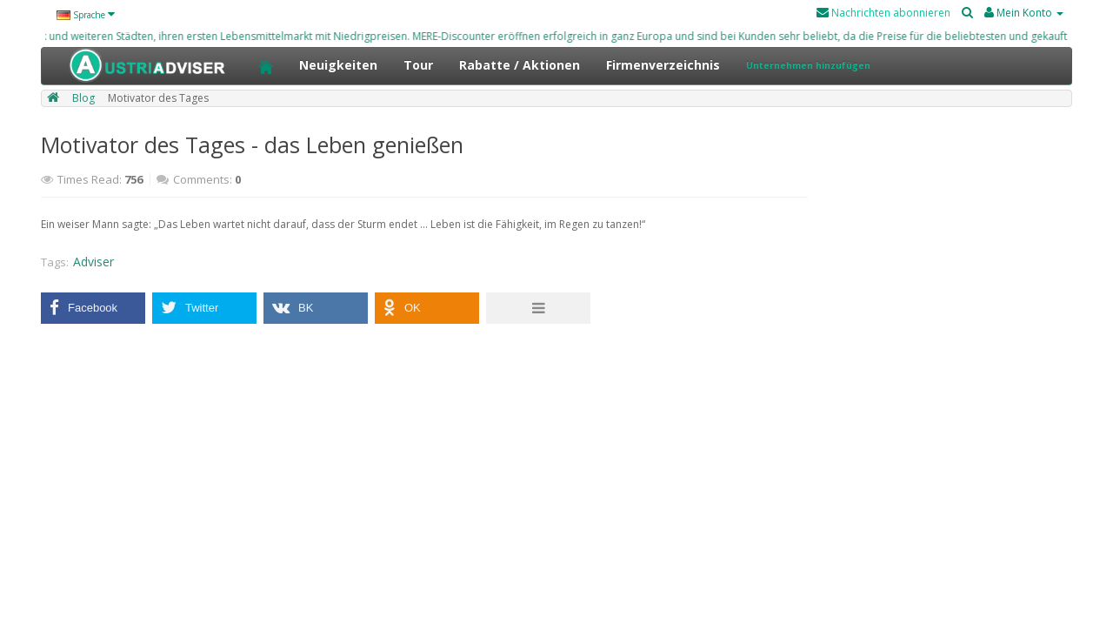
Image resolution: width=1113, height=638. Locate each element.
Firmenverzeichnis (663, 65)
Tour (418, 65)
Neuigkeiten (338, 65)
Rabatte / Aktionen (519, 65)
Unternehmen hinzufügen (808, 65)
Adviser (93, 261)
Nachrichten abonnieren (883, 12)
